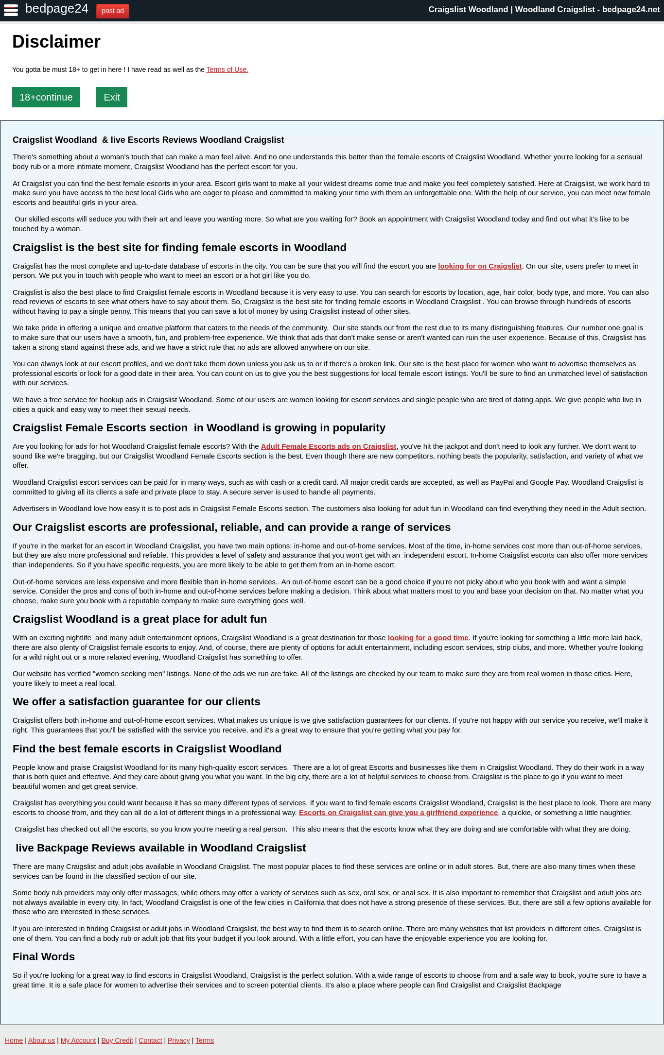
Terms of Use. (227, 69)
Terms (204, 1040)
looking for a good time (428, 637)
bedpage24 (56, 8)
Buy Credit (117, 1040)
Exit (112, 97)
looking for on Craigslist (480, 266)
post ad (113, 11)
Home (14, 1040)
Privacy (179, 1040)
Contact (150, 1040)
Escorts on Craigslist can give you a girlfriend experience (398, 812)
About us (41, 1040)
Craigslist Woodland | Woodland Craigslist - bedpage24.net (544, 9)
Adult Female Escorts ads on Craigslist (328, 446)
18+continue (46, 97)
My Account (78, 1040)
